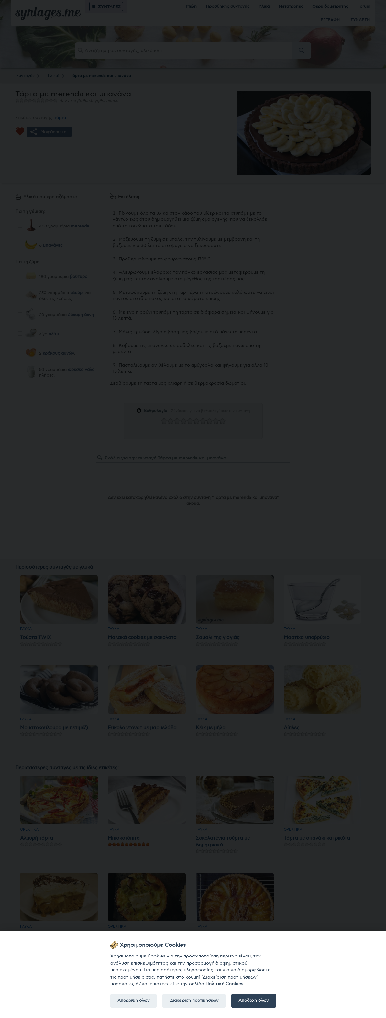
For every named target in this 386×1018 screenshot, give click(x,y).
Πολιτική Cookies (224, 984)
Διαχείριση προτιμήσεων (194, 1000)
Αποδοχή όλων (253, 1000)
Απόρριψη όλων (133, 1000)
